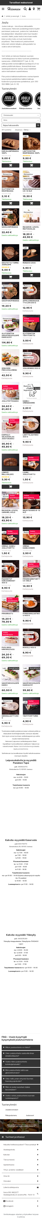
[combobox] (21, 125)
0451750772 (22, 844)
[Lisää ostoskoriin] (10, 165)
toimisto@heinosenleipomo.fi (24, 64)
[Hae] (25, 8)
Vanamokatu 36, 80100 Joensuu (20, 847)
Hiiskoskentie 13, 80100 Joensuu (20, 769)
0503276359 (22, 939)
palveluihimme (23, 749)
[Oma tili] (30, 8)
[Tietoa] (34, 8)
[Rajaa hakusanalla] (21, 125)
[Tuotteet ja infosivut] (4, 9)
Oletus (27, 130)
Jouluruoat (30, 1115)
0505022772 (23, 767)
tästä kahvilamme (25, 746)
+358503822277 (18, 61)
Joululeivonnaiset (11, 1110)
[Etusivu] (14, 9)
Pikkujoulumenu (11, 1115)
